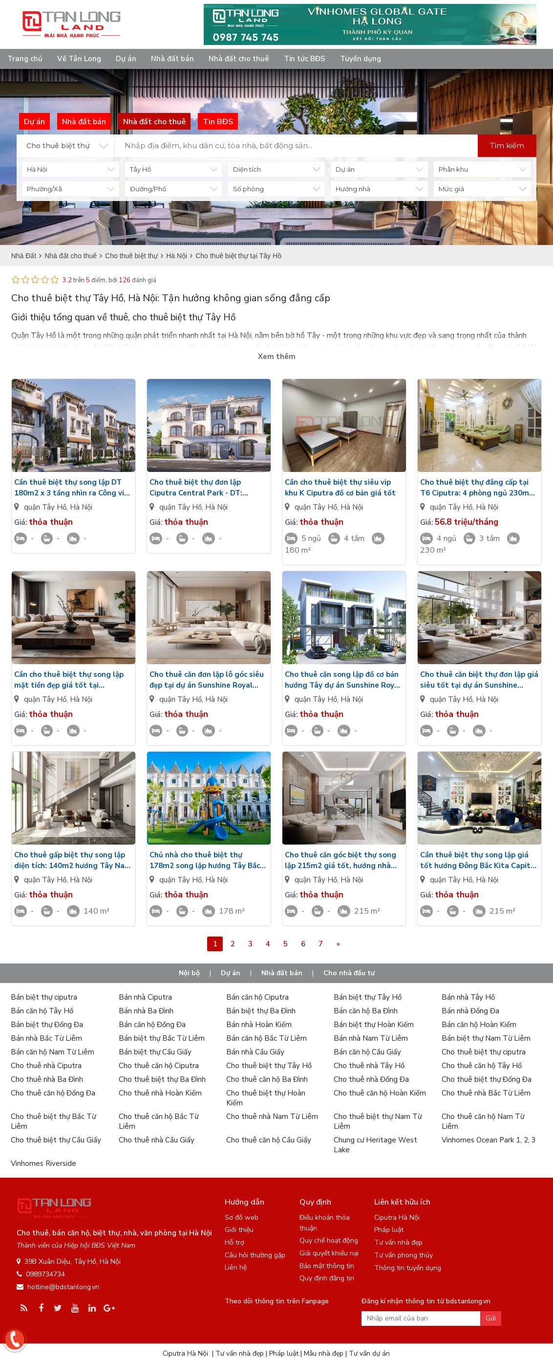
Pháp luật (389, 1229)
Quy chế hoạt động (328, 1240)
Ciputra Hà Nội (397, 1217)
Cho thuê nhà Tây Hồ (369, 1066)
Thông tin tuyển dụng (407, 1268)
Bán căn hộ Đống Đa (152, 1024)
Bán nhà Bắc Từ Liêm (46, 1038)
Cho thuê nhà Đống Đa (371, 1079)
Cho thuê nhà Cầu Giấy (156, 1140)
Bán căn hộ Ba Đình (366, 1011)
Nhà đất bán (172, 59)
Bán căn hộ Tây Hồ (42, 1011)
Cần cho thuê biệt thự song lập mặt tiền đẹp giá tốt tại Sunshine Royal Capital (69, 680)
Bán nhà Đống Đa (470, 1011)
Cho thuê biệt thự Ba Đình (162, 1079)
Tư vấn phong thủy (403, 1255)
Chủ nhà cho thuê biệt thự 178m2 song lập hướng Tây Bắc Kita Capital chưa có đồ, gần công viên (208, 860)
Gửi (491, 1318)
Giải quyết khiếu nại (329, 1253)
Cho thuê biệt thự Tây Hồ (269, 1066)
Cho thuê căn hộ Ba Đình (267, 1079)
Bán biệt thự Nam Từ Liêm (486, 1038)
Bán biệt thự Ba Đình (261, 1011)
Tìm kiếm (507, 145)
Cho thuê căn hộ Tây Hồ (482, 1066)
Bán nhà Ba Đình (146, 1011)
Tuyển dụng (360, 59)
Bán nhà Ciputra (145, 997)
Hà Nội (81, 507)
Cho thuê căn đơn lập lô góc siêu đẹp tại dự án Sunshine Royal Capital (206, 680)
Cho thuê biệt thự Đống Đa (487, 1079)
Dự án (126, 59)
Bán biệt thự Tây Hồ (368, 997)
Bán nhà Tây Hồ (468, 997)
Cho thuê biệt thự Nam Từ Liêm (378, 1121)
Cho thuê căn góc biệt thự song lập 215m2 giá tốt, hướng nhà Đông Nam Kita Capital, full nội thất (341, 860)
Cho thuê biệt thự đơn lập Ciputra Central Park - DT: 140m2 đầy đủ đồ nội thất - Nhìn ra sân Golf (206, 487)
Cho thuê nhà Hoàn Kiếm (160, 1093)
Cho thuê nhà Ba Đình (47, 1079)
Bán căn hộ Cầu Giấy (367, 1052)
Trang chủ (25, 59)
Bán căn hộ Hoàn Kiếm (479, 1024)
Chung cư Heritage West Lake (375, 1145)
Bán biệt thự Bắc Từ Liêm (162, 1038)
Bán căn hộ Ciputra (257, 997)
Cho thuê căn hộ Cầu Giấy (268, 1140)
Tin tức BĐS (304, 59)
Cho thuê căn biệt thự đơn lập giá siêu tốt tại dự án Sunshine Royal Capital (479, 680)
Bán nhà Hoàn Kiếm (259, 1024)
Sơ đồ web (241, 1217)
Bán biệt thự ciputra (44, 997)
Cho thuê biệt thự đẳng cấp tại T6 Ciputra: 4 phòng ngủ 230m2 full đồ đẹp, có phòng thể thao (476, 487)
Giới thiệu (239, 1229)
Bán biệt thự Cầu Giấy (155, 1052)
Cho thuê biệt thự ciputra (484, 1052)
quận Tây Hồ (45, 507)
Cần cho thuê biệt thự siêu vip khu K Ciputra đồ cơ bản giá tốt (340, 487)
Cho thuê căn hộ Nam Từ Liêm (483, 1121)
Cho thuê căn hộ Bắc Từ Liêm (158, 1121)
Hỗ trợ (234, 1242)
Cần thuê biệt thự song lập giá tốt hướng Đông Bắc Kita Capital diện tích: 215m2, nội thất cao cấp (478, 860)
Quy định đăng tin (326, 1278)
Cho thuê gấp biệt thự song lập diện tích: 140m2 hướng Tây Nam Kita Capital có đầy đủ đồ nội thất (72, 860)
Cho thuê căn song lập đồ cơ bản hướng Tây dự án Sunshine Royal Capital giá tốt (343, 680)
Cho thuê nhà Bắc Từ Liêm (486, 1093)
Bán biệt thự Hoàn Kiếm (374, 1024)
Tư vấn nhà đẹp (398, 1242)
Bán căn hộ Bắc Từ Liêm (266, 1038)
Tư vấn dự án (369, 1353)
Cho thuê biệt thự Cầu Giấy (56, 1140)
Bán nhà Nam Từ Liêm (371, 1038)
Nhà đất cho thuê (239, 59)
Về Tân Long (79, 59)
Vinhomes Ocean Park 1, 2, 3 (489, 1140)
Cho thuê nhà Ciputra (46, 1066)
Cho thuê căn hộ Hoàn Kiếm (380, 1093)
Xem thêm (277, 356)
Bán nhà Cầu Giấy (255, 1052)
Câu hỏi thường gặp (255, 1255)
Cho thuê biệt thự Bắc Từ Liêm (53, 1121)
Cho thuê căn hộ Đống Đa (53, 1093)
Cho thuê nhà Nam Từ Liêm (272, 1116)
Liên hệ (236, 1267)
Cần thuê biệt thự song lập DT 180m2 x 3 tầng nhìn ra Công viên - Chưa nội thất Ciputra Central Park (73, 487)
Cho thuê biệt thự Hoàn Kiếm (265, 1098)
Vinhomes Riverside (43, 1163)
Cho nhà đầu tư (349, 973)
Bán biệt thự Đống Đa (47, 1024)
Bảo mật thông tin (326, 1266)
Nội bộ (189, 973)
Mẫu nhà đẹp (323, 1353)
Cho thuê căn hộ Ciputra (159, 1066)
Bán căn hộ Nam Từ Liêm (52, 1052)
